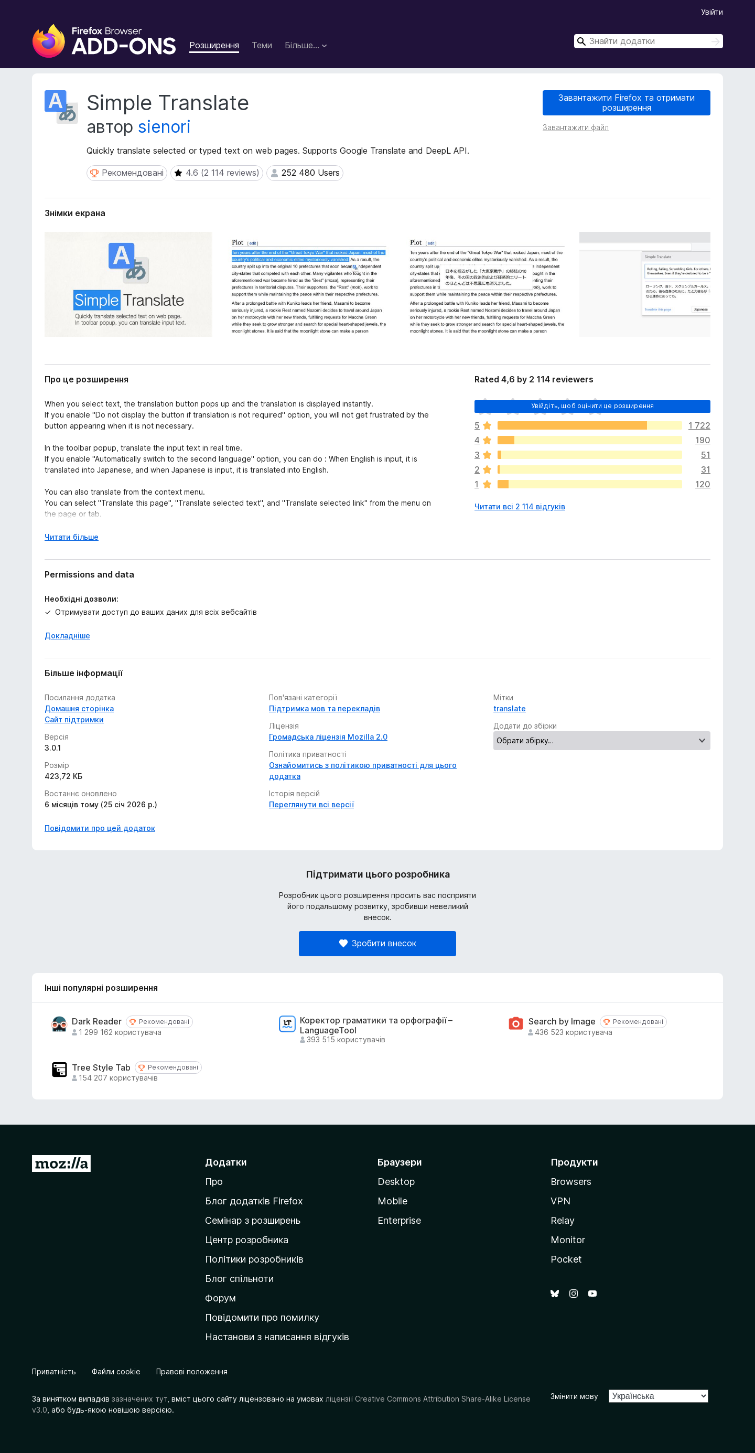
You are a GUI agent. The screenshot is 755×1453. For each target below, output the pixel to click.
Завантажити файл (576, 127)
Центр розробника (246, 1239)
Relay (563, 1220)
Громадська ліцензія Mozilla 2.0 (328, 736)
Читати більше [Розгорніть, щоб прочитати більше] (72, 536)
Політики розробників (254, 1259)
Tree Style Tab (101, 1068)
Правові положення (192, 1371)
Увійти (712, 11)
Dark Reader (97, 1022)
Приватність (54, 1371)
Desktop (396, 1181)
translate (509, 708)
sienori (164, 126)
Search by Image (562, 1022)
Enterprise (399, 1220)
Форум (220, 1298)
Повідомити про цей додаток (100, 828)
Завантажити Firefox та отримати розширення (626, 102)
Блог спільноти (239, 1278)
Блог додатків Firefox (254, 1200)
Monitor (568, 1239)
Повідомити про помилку (262, 1317)
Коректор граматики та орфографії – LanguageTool (376, 1025)
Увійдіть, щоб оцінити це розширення (592, 406)
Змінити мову (574, 1396)
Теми (262, 45)
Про (214, 1181)
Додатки (226, 1162)
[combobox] (648, 41)
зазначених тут (139, 1398)
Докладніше (67, 635)
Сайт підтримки (74, 719)
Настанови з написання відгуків (277, 1336)
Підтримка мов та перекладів (324, 708)
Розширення (214, 45)
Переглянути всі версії (311, 804)
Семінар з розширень (252, 1220)
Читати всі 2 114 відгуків (519, 506)
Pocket (566, 1259)
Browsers (571, 1181)
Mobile (392, 1200)
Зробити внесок (377, 943)
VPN (560, 1200)
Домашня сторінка (79, 708)
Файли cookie (116, 1371)
